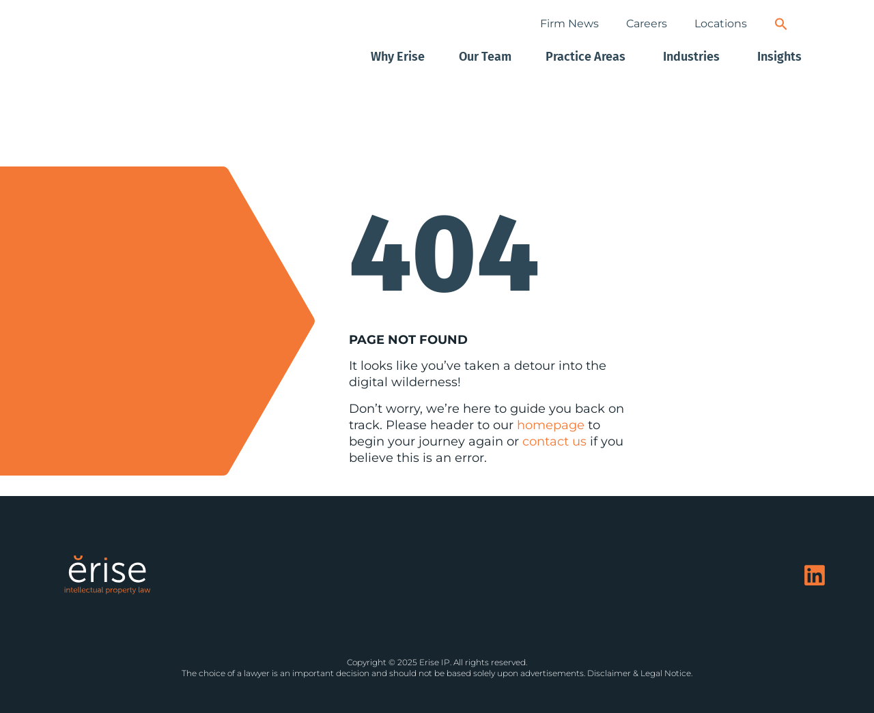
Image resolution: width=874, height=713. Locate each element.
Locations (720, 23)
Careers (646, 23)
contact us (554, 441)
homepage (550, 425)
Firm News (569, 23)
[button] (781, 24)
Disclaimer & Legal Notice (639, 673)
